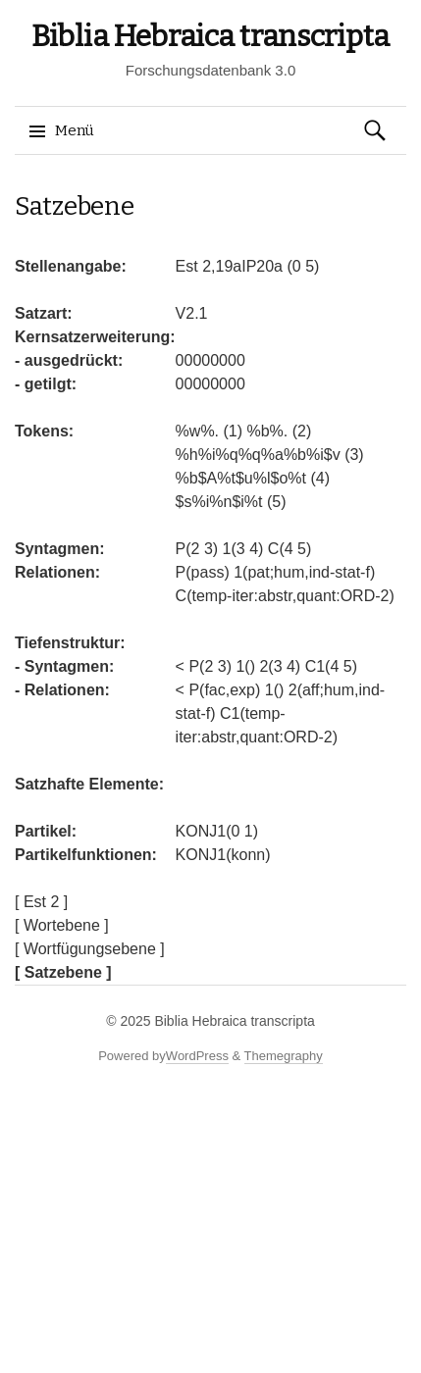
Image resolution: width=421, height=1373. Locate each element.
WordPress (197, 1055)
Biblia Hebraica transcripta (210, 36)
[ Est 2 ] (41, 901)
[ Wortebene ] (62, 925)
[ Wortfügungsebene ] (90, 949)
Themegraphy (283, 1055)
